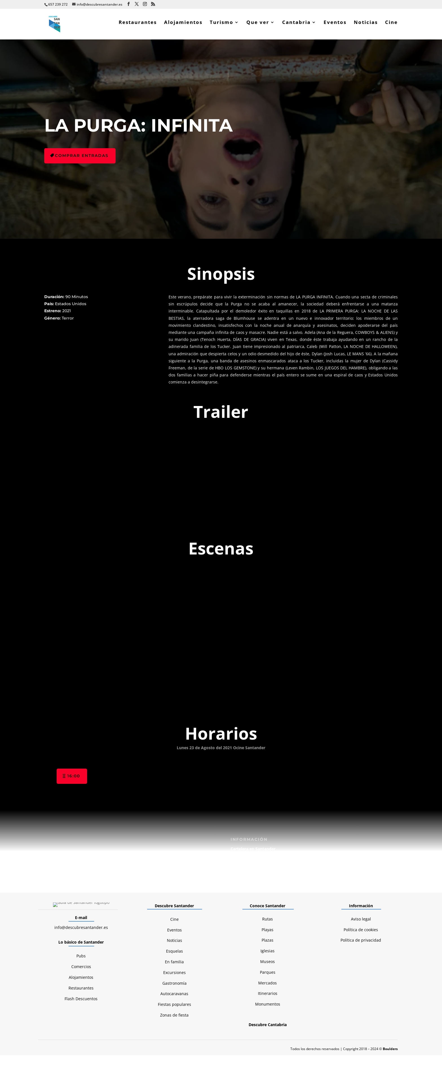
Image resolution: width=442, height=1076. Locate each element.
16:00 (73, 689)
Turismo (221, 26)
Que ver (257, 26)
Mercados (267, 896)
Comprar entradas (82, 159)
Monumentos (267, 917)
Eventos (335, 26)
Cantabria (296, 26)
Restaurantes (138, 26)
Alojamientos (183, 26)
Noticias (366, 26)
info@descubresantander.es (81, 840)
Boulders (390, 962)
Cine (391, 26)
